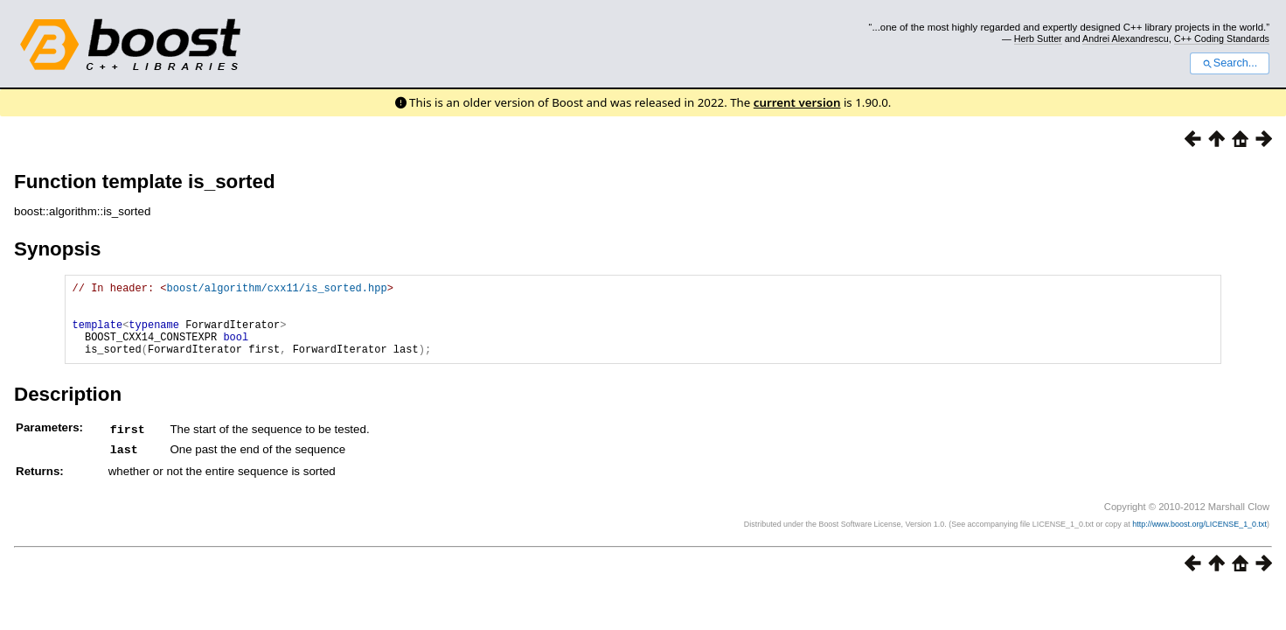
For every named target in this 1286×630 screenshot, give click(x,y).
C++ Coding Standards (1221, 38)
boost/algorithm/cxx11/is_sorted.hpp (277, 290)
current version (797, 102)
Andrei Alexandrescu (1125, 38)
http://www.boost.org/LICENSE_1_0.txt (1199, 538)
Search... (1229, 63)
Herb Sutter (1038, 38)
